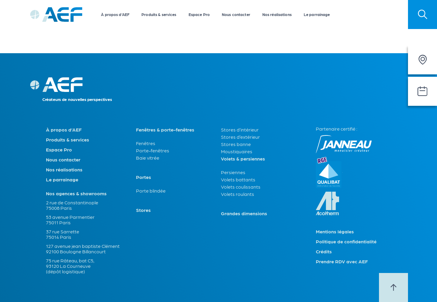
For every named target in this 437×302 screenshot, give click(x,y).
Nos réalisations (277, 14)
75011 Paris (58, 222)
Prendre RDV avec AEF (342, 261)
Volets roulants (237, 194)
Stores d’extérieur (240, 137)
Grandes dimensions (244, 213)
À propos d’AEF (115, 14)
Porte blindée (151, 190)
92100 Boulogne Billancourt (76, 251)
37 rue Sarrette (62, 231)
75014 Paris (58, 237)
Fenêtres (145, 143)
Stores (143, 210)
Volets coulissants (241, 186)
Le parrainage (317, 14)
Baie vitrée (147, 157)
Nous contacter (236, 14)
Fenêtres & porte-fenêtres (165, 129)
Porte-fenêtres (152, 150)
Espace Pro (199, 14)
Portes (143, 177)
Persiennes (233, 172)
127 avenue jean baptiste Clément (83, 246)
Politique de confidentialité (346, 241)
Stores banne (236, 144)
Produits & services (158, 14)
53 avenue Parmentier (70, 217)
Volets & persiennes (243, 158)
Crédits (324, 251)
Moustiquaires (236, 151)
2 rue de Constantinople (72, 202)
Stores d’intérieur (240, 129)
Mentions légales (335, 231)
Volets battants (238, 179)
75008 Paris (59, 208)
